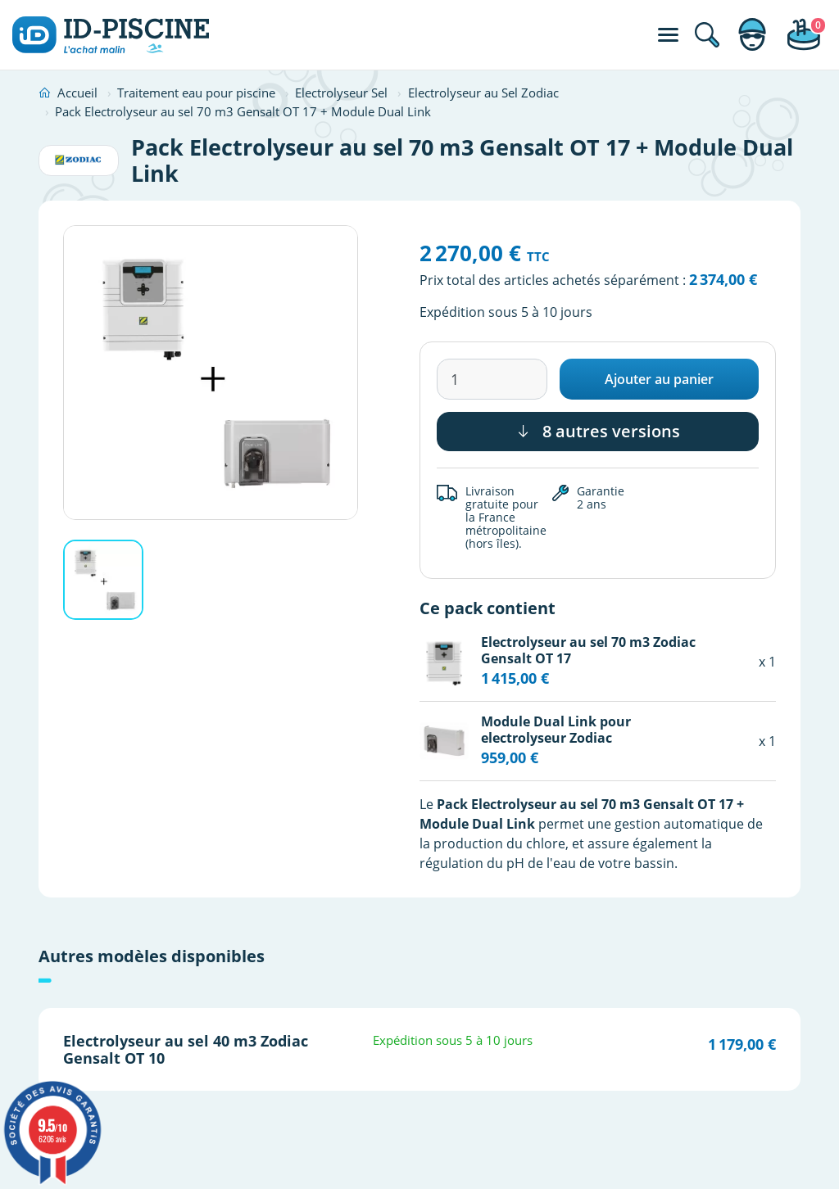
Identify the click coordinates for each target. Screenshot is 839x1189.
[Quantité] (492, 379)
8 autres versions (597, 431)
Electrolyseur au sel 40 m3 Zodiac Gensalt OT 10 (185, 1048)
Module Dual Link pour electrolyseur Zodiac (556, 729)
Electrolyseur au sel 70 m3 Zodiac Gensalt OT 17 (588, 650)
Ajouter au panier (659, 379)
